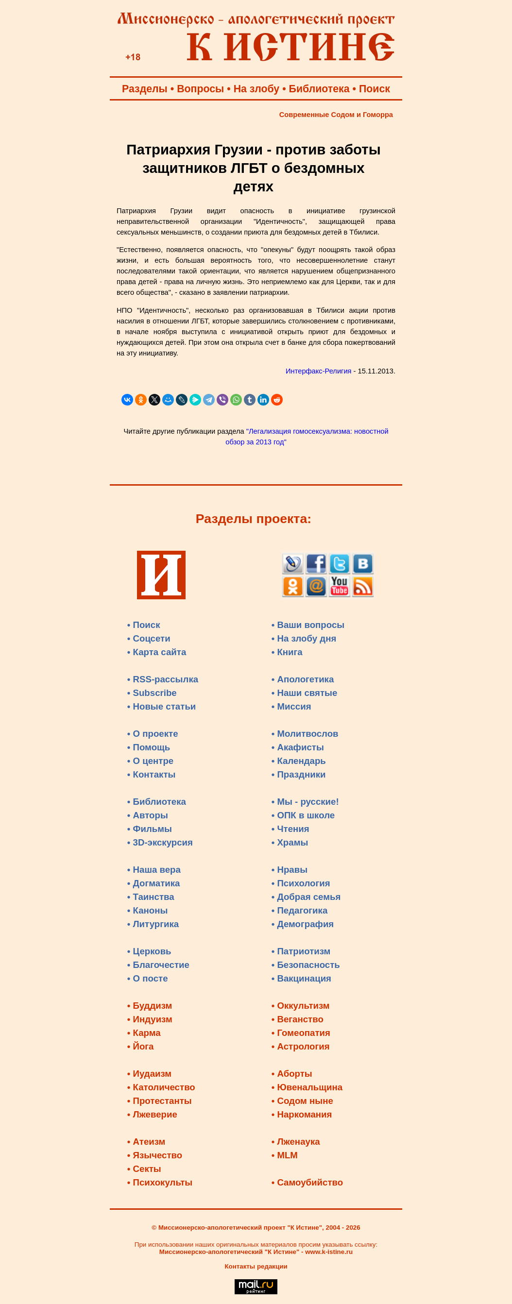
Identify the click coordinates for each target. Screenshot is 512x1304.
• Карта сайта (157, 652)
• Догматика (153, 883)
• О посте (147, 978)
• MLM (285, 1155)
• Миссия (291, 706)
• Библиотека (156, 801)
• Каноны (147, 910)
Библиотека (319, 89)
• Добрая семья (306, 897)
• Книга (287, 652)
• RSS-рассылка (162, 679)
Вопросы (200, 89)
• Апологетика (303, 679)
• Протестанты (159, 1101)
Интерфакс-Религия (318, 371)
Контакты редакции (255, 1266)
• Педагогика (300, 910)
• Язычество (154, 1155)
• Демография (303, 924)
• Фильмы (149, 829)
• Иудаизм (149, 1073)
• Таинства (150, 897)
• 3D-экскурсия (160, 842)
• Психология (301, 883)
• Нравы (289, 869)
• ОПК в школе (303, 815)
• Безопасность (306, 965)
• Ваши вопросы (308, 625)
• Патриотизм (301, 951)
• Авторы (147, 815)
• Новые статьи (161, 706)
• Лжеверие (152, 1114)
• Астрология (301, 1046)
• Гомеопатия (301, 1033)
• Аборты (292, 1073)
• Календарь (299, 761)
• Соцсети (149, 638)
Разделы (145, 89)
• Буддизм (149, 1005)
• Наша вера (154, 869)
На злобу (257, 89)
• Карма (144, 1033)
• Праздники (299, 774)
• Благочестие (158, 965)
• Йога (140, 1046)
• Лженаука (296, 1141)
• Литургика (153, 924)
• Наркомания (302, 1114)
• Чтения (290, 829)
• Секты (144, 1169)
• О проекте (152, 733)
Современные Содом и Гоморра (336, 115)
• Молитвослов (305, 733)
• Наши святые (305, 693)
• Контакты (151, 774)
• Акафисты (298, 747)
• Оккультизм (301, 1005)
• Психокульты (160, 1182)
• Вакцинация (301, 978)
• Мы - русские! (305, 801)
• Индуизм (149, 1019)
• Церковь (149, 951)
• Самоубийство (307, 1182)
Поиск (374, 89)
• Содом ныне (302, 1101)
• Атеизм (146, 1141)
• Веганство (298, 1019)
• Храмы (290, 842)
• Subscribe (152, 693)
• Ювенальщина (307, 1087)
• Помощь (148, 747)
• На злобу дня (304, 638)
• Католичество (161, 1087)
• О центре (150, 761)
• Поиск (143, 625)
